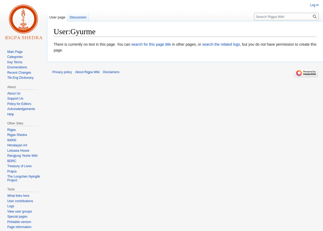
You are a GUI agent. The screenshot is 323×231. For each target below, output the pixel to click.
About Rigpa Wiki (87, 72)
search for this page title (151, 44)
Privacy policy (62, 72)
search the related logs (221, 44)
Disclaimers (111, 72)
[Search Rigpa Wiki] (286, 16)
